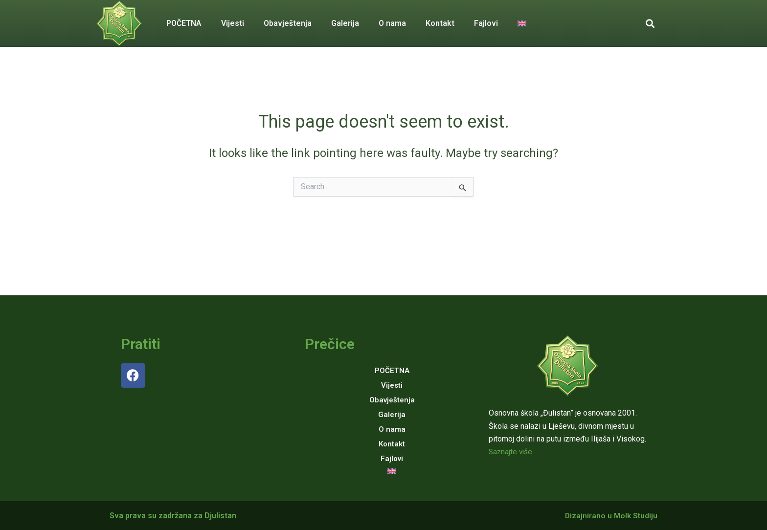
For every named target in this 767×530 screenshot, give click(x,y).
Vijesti (232, 23)
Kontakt (440, 23)
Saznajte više (511, 452)
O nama (392, 23)
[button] (650, 24)
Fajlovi (486, 23)
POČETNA (184, 23)
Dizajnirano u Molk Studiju (610, 515)
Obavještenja (288, 23)
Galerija (345, 23)
